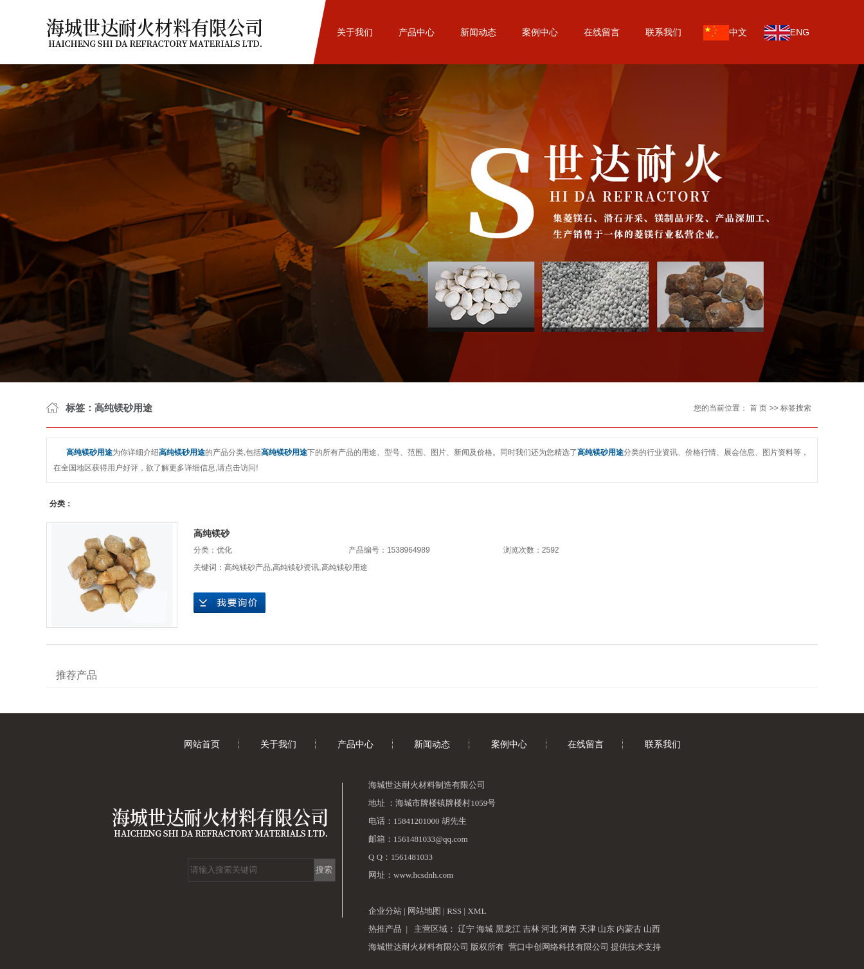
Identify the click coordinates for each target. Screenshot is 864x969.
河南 (568, 929)
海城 (484, 929)
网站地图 (425, 911)
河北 (549, 929)
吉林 (531, 929)
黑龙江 (508, 929)
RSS (454, 911)
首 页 (758, 408)
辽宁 (466, 929)
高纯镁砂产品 (247, 567)
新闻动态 (478, 32)
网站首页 (293, 32)
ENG (786, 32)
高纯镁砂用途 (344, 567)
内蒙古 (629, 929)
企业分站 (385, 911)
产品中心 (417, 32)
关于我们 (355, 32)
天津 (587, 929)
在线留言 (602, 32)
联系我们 (663, 32)
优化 (224, 550)
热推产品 (385, 929)
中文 (725, 32)
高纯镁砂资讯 (296, 567)
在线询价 (230, 602)
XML (476, 911)
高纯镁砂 (212, 533)
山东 (606, 929)
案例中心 (540, 32)
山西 (652, 929)
